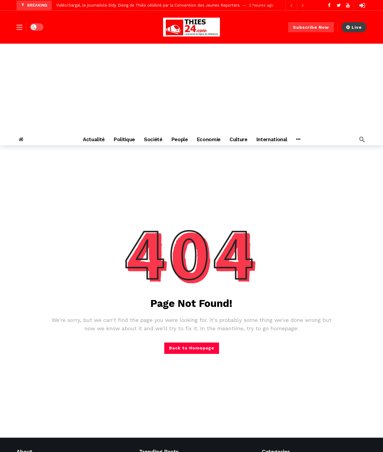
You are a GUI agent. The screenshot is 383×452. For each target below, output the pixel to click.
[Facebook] (329, 5)
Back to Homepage (191, 348)
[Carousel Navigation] (296, 5)
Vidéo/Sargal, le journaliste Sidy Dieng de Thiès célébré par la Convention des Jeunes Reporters (148, 5)
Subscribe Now (311, 27)
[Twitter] (338, 5)
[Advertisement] (191, 88)
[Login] (362, 5)
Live (354, 27)
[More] (298, 139)
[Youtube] (348, 5)
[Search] (362, 139)
